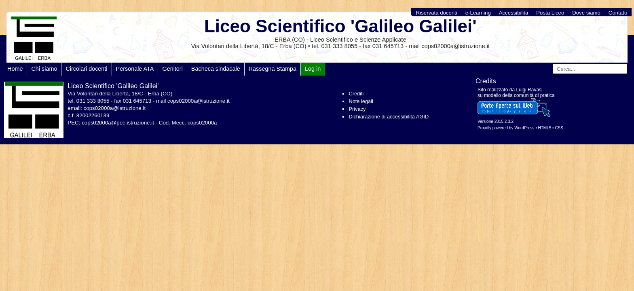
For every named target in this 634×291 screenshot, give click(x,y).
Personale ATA (135, 68)
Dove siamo (586, 13)
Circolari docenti (86, 68)
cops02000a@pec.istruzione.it (118, 123)
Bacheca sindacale (215, 68)
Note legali (361, 101)
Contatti (618, 13)
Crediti (356, 94)
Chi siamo (44, 68)
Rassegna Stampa (272, 68)
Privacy (357, 109)
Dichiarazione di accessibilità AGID (389, 117)
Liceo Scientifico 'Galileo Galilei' (340, 26)
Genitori (172, 68)
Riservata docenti (436, 13)
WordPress (524, 128)
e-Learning (478, 13)
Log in (313, 68)
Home (15, 68)
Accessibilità (513, 13)
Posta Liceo (550, 13)
